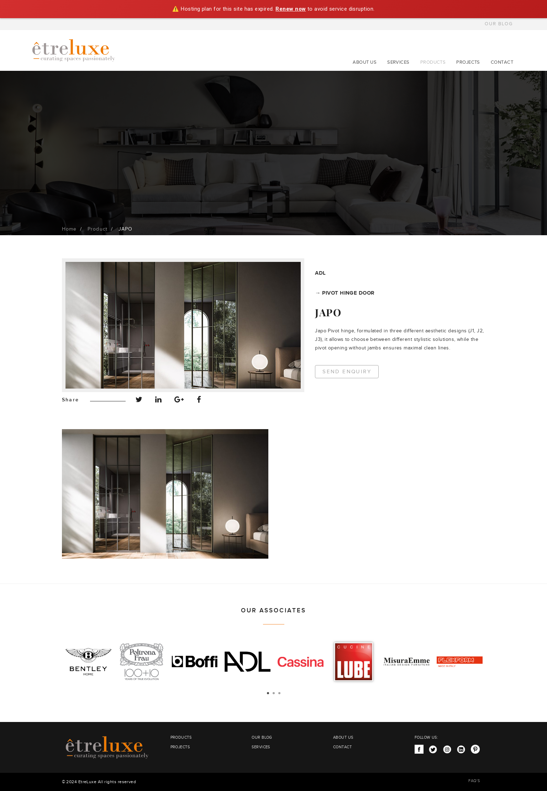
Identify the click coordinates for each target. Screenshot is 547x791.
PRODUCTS (433, 62)
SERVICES (398, 62)
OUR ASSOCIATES (273, 610)
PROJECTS (468, 62)
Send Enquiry (346, 372)
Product (97, 229)
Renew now (290, 9)
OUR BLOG (499, 24)
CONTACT (502, 62)
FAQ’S (474, 781)
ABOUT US (365, 62)
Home (69, 229)
